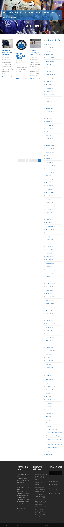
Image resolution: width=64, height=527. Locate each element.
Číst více (4, 77)
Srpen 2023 (48, 125)
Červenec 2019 (49, 283)
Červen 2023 (49, 128)
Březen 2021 (49, 219)
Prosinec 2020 (49, 226)
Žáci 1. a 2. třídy (49, 386)
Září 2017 (48, 357)
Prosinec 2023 (49, 111)
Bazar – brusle (51, 429)
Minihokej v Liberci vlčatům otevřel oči (7, 53)
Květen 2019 (49, 290)
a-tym (47, 383)
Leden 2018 (49, 344)
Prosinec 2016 (49, 367)
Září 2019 (48, 276)
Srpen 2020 (48, 239)
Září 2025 (48, 68)
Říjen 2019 (48, 273)
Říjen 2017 (48, 354)
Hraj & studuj (49, 454)
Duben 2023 (49, 135)
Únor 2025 (48, 84)
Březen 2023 (49, 138)
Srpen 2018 (48, 320)
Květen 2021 (49, 212)
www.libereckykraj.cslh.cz (55, 490)
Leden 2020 (49, 263)
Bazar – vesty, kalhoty (53, 436)
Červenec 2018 (49, 324)
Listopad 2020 (49, 229)
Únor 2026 (48, 51)
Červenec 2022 (49, 165)
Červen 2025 (49, 78)
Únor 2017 (48, 364)
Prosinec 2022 (49, 148)
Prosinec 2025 (49, 58)
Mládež (38, 13)
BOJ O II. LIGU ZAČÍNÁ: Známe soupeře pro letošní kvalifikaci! (40, 489)
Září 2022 (48, 159)
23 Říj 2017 (6, 57)
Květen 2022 (49, 172)
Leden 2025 (49, 88)
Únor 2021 (48, 223)
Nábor (11, 13)
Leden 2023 (49, 145)
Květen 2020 (49, 249)
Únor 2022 (48, 182)
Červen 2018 (49, 327)
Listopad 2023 (49, 115)
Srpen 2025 (48, 71)
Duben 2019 (49, 293)
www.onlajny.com (55, 493)
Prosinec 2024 (49, 91)
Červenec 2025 (49, 74)
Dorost (47, 410)
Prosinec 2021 (49, 189)
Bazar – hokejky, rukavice (54, 432)
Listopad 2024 (49, 95)
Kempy (16, 13)
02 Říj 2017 (20, 60)
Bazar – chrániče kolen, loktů (55, 439)
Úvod (47, 396)
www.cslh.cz (54, 484)
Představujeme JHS (52, 423)
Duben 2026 (49, 44)
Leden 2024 (49, 108)
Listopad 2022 (49, 152)
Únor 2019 (48, 300)
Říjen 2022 (48, 155)
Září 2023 (48, 122)
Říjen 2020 (48, 233)
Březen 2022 (49, 179)
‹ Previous (21, 161)
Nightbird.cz (49, 525)
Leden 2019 (49, 303)
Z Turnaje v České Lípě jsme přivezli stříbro (35, 53)
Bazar (47, 426)
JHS (53, 13)
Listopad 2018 (49, 310)
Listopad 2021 (49, 192)
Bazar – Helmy (51, 447)
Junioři (47, 393)
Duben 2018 (49, 334)
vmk (47, 451)
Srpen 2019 (48, 280)
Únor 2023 (48, 142)
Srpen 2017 (48, 361)
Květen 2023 (49, 132)
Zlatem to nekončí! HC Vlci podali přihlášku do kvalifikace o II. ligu (40, 496)
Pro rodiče (48, 413)
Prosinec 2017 (49, 347)
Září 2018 (48, 317)
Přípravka (48, 406)
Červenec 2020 (49, 243)
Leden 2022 (49, 185)
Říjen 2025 (48, 64)
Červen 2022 (49, 169)
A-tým (31, 13)
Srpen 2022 (48, 162)
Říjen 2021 (48, 196)
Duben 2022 (49, 175)
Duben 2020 (49, 253)
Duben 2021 (49, 216)
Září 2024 (48, 101)
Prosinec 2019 (49, 266)
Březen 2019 (49, 297)
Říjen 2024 (48, 98)
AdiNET (60, 525)
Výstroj (5, 18)
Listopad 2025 (49, 61)
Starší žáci (48, 403)
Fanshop (13, 18)
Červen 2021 (49, 209)
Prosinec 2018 (49, 307)
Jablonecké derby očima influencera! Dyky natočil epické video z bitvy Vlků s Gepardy (40, 513)
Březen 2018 (49, 337)
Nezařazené (49, 379)
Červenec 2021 (49, 206)
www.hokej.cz (54, 481)
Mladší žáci (48, 389)
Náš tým (46, 13)
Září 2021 (48, 199)
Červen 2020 (49, 246)
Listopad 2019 (49, 270)
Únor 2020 (48, 260)
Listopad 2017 (49, 350)
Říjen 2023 (48, 118)
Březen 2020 (49, 256)
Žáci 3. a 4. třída (49, 400)
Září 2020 (48, 236)
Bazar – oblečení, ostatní (54, 444)
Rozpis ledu (23, 13)
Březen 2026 (49, 47)
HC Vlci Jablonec (7, 59)
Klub (4, 13)
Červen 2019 (49, 286)
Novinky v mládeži (50, 420)
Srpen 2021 (48, 202)
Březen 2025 (49, 81)
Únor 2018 (48, 340)
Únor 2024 (48, 105)
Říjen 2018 (48, 313)
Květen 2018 (49, 330)
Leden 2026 (49, 54)
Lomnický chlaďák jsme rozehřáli (20, 56)
